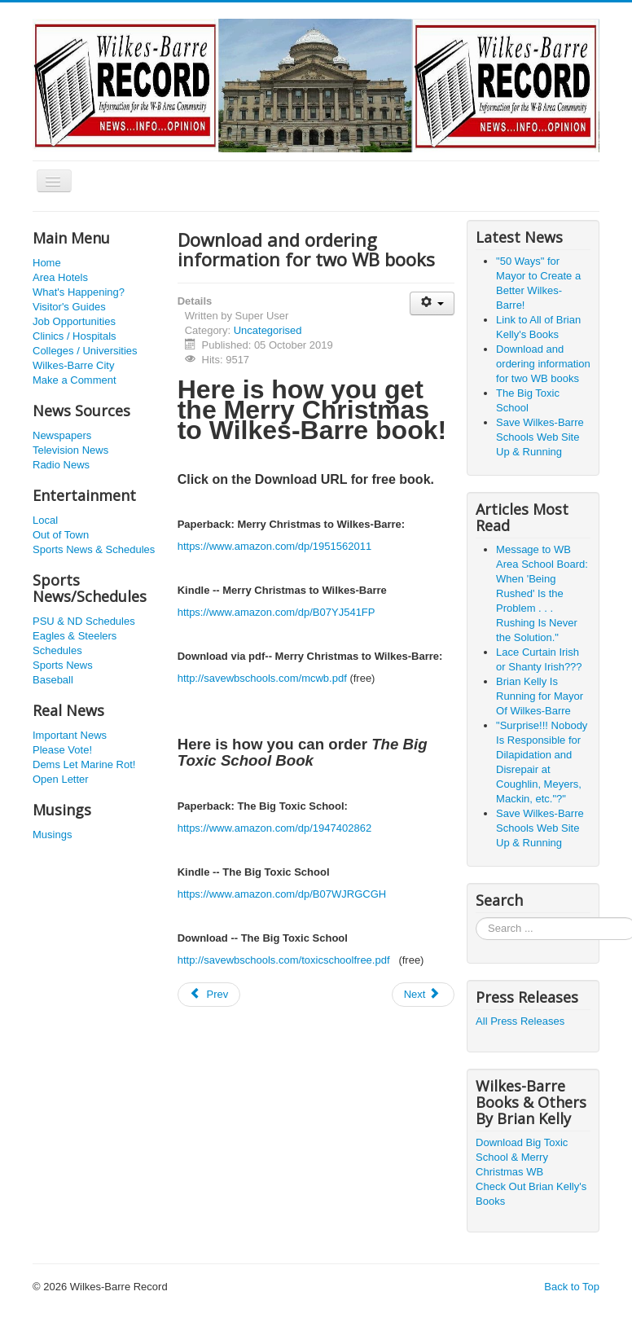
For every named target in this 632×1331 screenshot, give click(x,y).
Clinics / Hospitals (74, 336)
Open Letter (61, 779)
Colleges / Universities (85, 351)
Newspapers (62, 435)
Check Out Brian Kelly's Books (531, 1193)
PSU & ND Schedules (84, 621)
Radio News (61, 465)
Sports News (63, 665)
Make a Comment (74, 380)
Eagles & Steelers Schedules (74, 643)
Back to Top (571, 1286)
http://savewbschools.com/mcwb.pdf (262, 678)
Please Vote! (62, 750)
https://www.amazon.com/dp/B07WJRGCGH (282, 894)
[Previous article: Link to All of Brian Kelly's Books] (209, 994)
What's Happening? (79, 292)
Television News (70, 450)
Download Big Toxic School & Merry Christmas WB (522, 1157)
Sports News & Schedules (94, 549)
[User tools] (432, 303)
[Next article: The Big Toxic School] (423, 994)
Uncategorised (268, 330)
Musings (52, 834)
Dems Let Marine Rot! (84, 764)
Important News (70, 735)
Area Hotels (60, 277)
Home (47, 263)
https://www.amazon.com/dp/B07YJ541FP (276, 612)
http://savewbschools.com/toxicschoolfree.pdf (284, 960)
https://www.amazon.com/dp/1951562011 (274, 546)
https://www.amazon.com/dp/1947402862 (274, 828)
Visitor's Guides (69, 307)
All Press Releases (520, 1021)
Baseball (53, 680)
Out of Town (61, 535)
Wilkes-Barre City (73, 365)
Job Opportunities (74, 321)
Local (45, 520)
